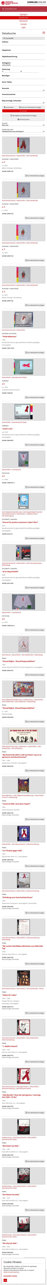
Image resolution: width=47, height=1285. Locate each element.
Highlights (23, 14)
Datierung (6, 69)
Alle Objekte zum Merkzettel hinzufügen (23, 115)
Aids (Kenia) (6, 655)
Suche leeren (9, 107)
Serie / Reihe (7, 82)
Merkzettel (23, 21)
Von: (2, 71)
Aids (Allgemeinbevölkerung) (12, 512)
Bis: (21, 71)
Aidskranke (22, 746)
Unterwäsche (16, 470)
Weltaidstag (6, 565)
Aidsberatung (27, 700)
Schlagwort (6, 63)
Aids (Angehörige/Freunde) (32, 512)
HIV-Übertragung (8, 516)
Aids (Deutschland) (8, 156)
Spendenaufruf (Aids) (19, 377)
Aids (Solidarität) (32, 156)
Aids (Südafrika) (20, 702)
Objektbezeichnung (9, 56)
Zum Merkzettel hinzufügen (34, 176)
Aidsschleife (21, 156)
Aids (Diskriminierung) (9, 746)
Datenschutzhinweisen (11, 1272)
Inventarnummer (9, 94)
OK (5, 1280)
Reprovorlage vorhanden (11, 101)
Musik (41, 989)
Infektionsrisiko (31, 514)
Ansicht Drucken (23, 119)
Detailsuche (23, 18)
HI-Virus (4, 797)
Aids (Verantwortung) (33, 563)
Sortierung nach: (23, 130)
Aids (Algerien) (7, 795)
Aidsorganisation (22, 1087)
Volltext (5, 42)
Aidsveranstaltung (32, 844)
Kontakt (24, 24)
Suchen (23, 111)
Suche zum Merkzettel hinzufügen (30, 107)
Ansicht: (23, 124)
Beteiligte (6, 76)
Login (23, 27)
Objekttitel (6, 50)
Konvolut (5, 88)
